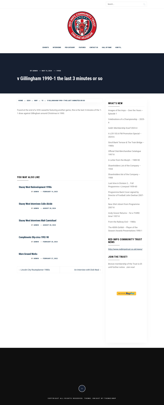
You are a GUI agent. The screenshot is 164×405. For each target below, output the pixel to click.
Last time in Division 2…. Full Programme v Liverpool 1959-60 (122, 185)
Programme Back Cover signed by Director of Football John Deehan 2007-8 (126, 195)
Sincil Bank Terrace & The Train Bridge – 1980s (126, 144)
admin (35, 71)
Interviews (57, 47)
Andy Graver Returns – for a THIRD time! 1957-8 (124, 215)
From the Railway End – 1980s (122, 222)
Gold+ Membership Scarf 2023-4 (122, 128)
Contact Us (94, 47)
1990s (58, 71)
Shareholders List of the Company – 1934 (124, 167)
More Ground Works (28, 254)
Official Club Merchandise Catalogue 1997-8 (124, 153)
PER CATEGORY (70, 47)
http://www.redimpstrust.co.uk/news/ (125, 249)
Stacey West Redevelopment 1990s (35, 187)
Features (82, 47)
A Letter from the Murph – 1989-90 (124, 160)
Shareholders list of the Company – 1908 (124, 176)
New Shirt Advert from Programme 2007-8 (124, 206)
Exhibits (45, 47)
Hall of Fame (106, 47)
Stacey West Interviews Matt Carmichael (37, 220)
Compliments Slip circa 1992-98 (34, 237)
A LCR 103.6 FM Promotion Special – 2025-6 (124, 135)
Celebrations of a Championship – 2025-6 (126, 121)
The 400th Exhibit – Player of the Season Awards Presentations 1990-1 (125, 229)
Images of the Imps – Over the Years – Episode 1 (125, 112)
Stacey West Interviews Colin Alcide (35, 203)
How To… (118, 47)
